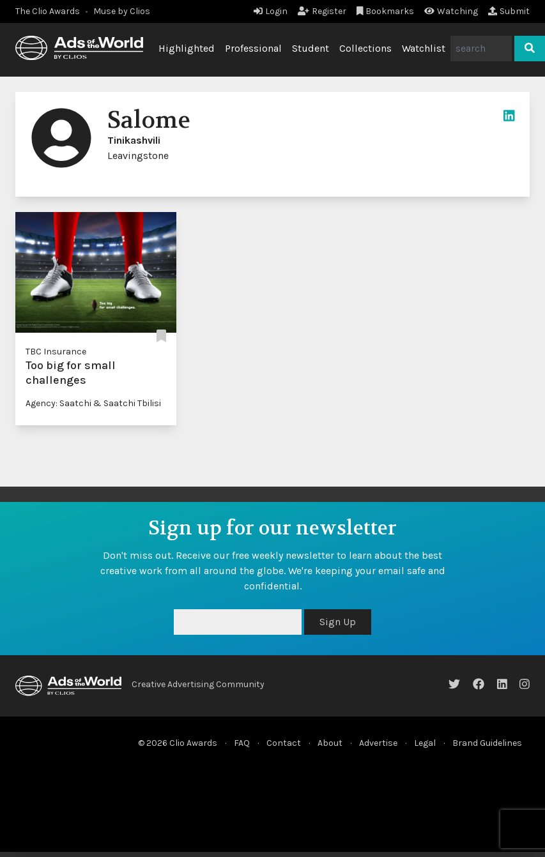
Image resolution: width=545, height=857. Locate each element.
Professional (253, 48)
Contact (283, 743)
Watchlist (423, 48)
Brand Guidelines (487, 743)
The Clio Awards (47, 11)
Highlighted (186, 48)
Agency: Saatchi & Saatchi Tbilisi (93, 403)
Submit (509, 11)
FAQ (242, 743)
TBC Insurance (56, 351)
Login (271, 11)
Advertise (378, 743)
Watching (451, 11)
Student (310, 48)
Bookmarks (386, 11)
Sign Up (337, 622)
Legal (425, 743)
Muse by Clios (121, 11)
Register (322, 11)
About (330, 743)
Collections (365, 48)
